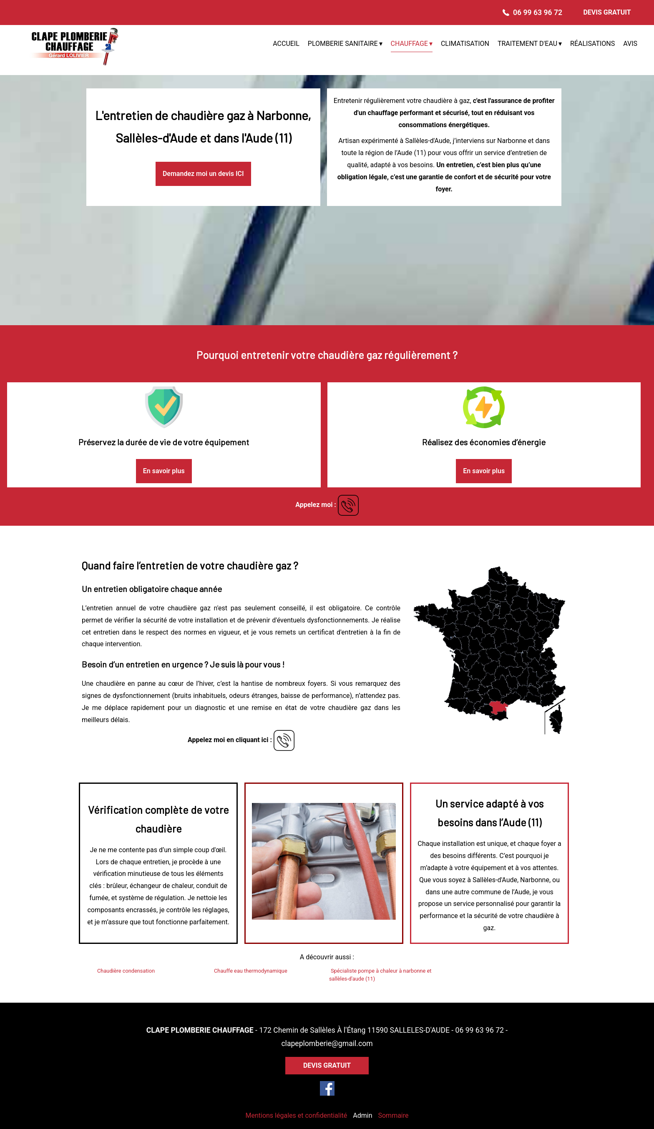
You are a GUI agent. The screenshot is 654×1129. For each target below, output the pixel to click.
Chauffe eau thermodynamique (250, 971)
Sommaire (393, 1115)
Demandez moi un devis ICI (203, 174)
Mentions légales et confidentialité (296, 1115)
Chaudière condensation (126, 971)
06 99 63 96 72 (479, 1030)
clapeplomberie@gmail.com (326, 1043)
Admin (362, 1115)
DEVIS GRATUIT (607, 12)
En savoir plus (164, 471)
